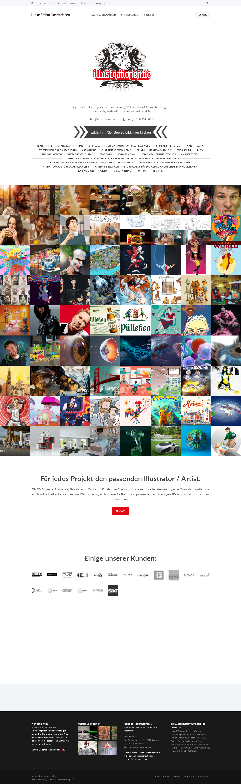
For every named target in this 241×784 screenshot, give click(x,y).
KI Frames (100, 162)
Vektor (103, 174)
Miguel (186, 741)
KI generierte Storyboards (173, 166)
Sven (180, 741)
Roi (178, 755)
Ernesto (181, 745)
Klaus (198, 741)
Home (156, 780)
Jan (207, 748)
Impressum (87, 3)
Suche (202, 14)
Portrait (142, 174)
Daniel (174, 745)
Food (188, 150)
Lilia (191, 735)
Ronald (184, 755)
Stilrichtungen (130, 14)
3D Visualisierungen (76, 162)
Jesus (203, 738)
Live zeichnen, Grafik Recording (57, 154)
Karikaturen (86, 174)
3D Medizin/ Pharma (168, 150)
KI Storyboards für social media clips (66, 170)
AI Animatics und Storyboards (157, 162)
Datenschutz (204, 780)
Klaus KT (175, 735)
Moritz (202, 748)
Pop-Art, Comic (126, 158)
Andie (206, 751)
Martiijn (174, 751)
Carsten (174, 738)
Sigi (180, 738)
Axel (203, 741)
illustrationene (56, 753)
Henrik (174, 741)
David (181, 748)
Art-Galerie (89, 154)
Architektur (44, 150)
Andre (188, 748)
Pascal (185, 738)
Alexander (183, 735)
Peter (192, 741)
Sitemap (176, 780)
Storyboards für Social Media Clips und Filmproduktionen (160, 170)
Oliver (197, 738)
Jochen (198, 745)
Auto (200, 150)
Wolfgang (198, 735)
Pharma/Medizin (52, 158)
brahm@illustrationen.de (43, 3)
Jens (180, 751)
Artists (166, 780)
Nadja (194, 755)
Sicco (191, 738)
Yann (201, 751)
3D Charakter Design (70, 150)
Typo (200, 154)
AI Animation (125, 166)
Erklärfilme (184, 154)
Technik (158, 174)
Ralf (189, 755)
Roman (195, 748)
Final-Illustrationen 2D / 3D (154, 154)
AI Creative (145, 166)
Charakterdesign (122, 162)
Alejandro (189, 745)
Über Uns (149, 14)
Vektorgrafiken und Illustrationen (89, 158)
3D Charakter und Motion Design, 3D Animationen (119, 150)
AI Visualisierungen (107, 170)
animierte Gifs (190, 158)
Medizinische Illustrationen (158, 158)
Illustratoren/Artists (103, 14)
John (186, 751)
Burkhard (193, 751)
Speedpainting (122, 174)
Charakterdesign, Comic (116, 154)
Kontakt (101, 3)
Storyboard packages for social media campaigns (81, 166)
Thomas (174, 748)
